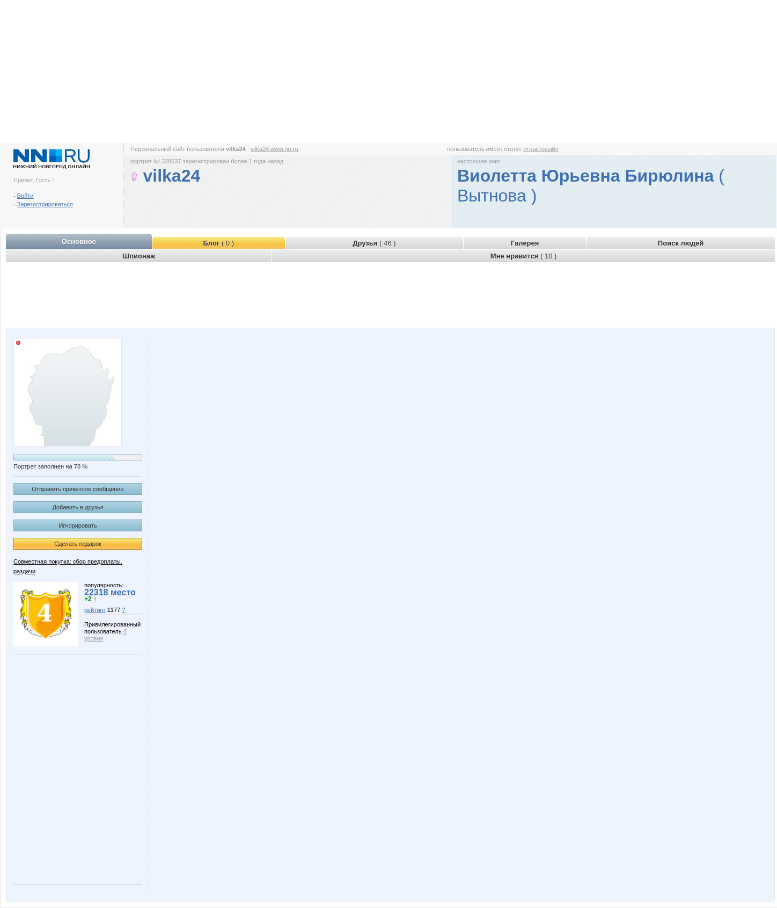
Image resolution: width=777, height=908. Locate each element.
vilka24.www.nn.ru (274, 149)
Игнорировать (78, 525)
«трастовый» (541, 149)
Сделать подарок (77, 544)
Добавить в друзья (77, 507)
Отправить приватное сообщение (77, 489)
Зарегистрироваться (45, 204)
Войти (25, 195)
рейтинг (95, 610)
